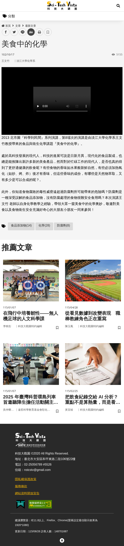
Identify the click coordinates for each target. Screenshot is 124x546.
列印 (39, 32)
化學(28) (44, 225)
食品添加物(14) (21, 225)
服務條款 (21, 486)
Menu (5, 5)
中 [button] (31, 32)
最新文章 (30, 25)
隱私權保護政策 (25, 479)
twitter (14, 32)
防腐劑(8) (63, 225)
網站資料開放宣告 (27, 493)
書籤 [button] (48, 32)
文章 (18, 25)
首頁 (6, 25)
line (21, 32)
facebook (6, 32)
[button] (118, 5)
